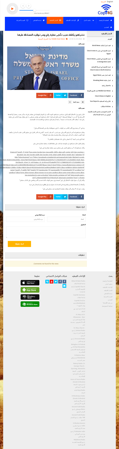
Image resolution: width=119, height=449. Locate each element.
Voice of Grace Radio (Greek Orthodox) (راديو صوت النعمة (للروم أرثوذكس (78, 383)
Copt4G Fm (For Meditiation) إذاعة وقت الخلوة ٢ (79, 303)
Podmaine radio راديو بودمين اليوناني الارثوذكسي (78, 434)
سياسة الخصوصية (107, 306)
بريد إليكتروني (40, 215)
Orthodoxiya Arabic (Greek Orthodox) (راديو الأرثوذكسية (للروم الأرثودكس (78, 400)
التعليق (83, 225)
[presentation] (66, 244)
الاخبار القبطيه (108, 290)
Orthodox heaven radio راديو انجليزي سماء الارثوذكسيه (79, 425)
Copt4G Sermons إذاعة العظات (79, 296)
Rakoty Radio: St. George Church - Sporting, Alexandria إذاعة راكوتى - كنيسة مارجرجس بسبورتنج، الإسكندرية (78, 369)
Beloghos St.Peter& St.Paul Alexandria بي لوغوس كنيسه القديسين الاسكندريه (78, 348)
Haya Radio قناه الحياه (79, 391)
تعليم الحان (108, 284)
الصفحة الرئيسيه (107, 281)
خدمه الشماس (108, 294)
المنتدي (110, 300)
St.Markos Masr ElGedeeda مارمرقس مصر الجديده (78, 357)
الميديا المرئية (108, 297)
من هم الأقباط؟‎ (107, 303)
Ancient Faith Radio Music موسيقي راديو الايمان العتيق (78, 409)
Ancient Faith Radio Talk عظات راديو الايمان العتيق (78, 417)
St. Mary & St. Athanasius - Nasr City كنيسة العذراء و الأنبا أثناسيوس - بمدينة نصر (78, 320)
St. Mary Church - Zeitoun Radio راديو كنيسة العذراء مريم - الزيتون (78, 332)
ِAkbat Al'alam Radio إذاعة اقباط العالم (78, 282)
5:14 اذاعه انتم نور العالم (79, 310)
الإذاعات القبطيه (107, 287)
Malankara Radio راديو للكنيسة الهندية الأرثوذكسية (78, 442)
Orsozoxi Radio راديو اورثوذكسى (78, 340)
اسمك (84, 215)
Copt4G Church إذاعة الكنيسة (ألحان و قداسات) (78, 289)
